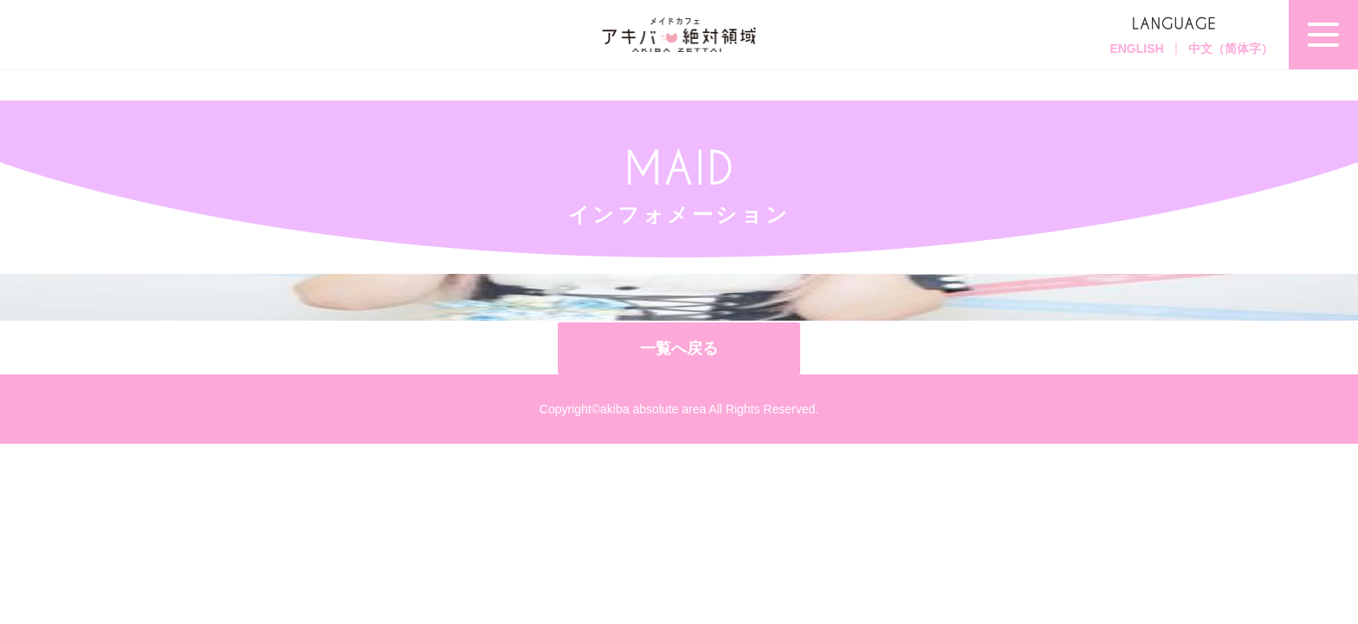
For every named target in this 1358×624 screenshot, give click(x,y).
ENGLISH (1136, 48)
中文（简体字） (1230, 48)
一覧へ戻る (679, 348)
